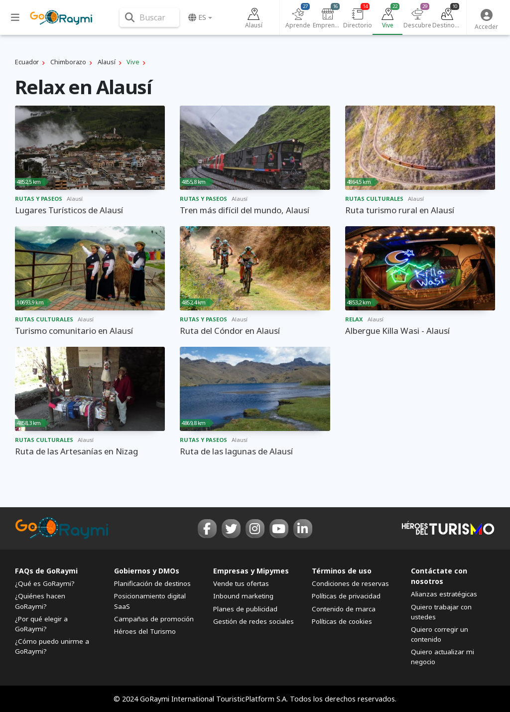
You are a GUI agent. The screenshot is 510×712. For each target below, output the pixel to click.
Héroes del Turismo (145, 631)
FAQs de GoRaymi (46, 570)
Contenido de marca (344, 608)
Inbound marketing (243, 595)
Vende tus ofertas (241, 583)
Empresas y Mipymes (251, 570)
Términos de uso (342, 570)
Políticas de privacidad (346, 595)
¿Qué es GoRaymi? (45, 583)
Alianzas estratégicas (444, 593)
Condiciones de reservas (350, 583)
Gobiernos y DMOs (146, 570)
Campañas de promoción (154, 618)
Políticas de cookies (342, 621)
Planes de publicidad (245, 608)
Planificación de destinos (152, 583)
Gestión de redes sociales (253, 621)
